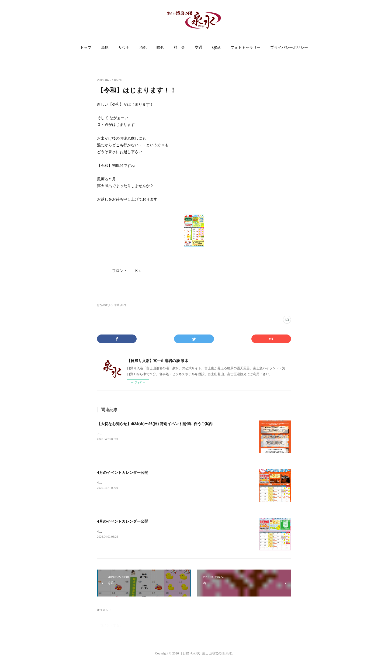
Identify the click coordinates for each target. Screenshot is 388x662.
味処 (160, 48)
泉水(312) (120, 305)
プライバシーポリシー (289, 48)
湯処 (105, 48)
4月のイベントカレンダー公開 (122, 472)
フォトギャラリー (245, 48)
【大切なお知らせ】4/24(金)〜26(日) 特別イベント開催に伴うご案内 (155, 424)
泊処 (143, 48)
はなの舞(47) (105, 305)
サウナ (124, 48)
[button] (85, 48)
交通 (198, 48)
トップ (85, 48)
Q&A (216, 48)
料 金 (179, 48)
